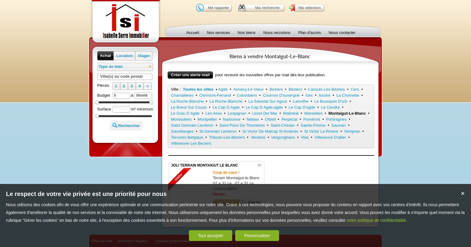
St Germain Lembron (218, 131)
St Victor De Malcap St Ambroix (270, 131)
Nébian (252, 119)
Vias (305, 137)
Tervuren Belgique (187, 137)
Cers (355, 89)
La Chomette (347, 95)
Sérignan (352, 131)
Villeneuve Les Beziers (191, 143)
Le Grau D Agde (185, 113)
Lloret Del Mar (264, 113)
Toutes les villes (198, 89)
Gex (309, 95)
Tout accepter (210, 235)
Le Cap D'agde (302, 107)
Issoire (324, 95)
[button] (105, 55)
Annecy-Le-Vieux (248, 89)
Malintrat (291, 113)
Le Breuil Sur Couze (189, 107)
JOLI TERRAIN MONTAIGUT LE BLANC (204, 165)
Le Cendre (330, 107)
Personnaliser (257, 235)
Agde (223, 89)
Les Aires (213, 113)
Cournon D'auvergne (281, 95)
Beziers (276, 89)
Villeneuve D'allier (330, 137)
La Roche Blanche (187, 101)
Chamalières (182, 95)
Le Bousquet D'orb (330, 101)
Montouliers (181, 119)
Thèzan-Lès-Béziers (227, 137)
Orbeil (270, 119)
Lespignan (237, 113)
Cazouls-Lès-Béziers (326, 89)
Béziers (295, 89)
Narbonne (232, 119)
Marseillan (313, 113)
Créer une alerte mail (190, 75)
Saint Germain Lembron (192, 125)
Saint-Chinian (283, 125)
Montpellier (207, 119)
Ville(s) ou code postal (121, 76)
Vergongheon (283, 137)
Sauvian (338, 125)
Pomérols (311, 119)
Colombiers (247, 95)
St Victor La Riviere (321, 131)
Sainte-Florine (313, 125)
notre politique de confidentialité (376, 220)
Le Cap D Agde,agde (264, 107)
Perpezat (289, 119)
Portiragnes (336, 119)
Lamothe (300, 101)
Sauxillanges (182, 131)
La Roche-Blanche (225, 101)
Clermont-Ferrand (215, 95)
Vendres (258, 137)
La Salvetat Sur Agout (267, 101)
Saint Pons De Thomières (242, 125)
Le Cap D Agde (226, 107)
